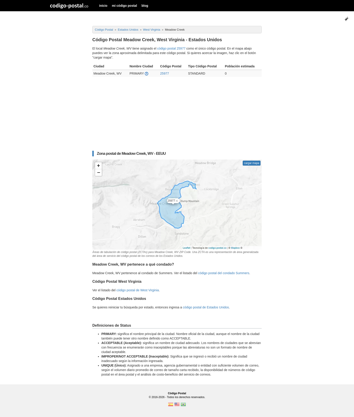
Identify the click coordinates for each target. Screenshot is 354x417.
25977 (164, 73)
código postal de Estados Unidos (206, 307)
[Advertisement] (177, 116)
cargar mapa (251, 163)
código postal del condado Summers (223, 273)
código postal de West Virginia (137, 290)
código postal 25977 (171, 48)
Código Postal (177, 393)
